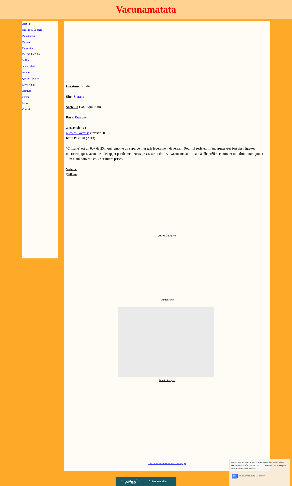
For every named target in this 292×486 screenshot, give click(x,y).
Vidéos (25, 60)
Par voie (26, 42)
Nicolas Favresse (77, 133)
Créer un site (158, 481)
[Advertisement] (40, 195)
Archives (26, 90)
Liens (25, 103)
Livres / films (28, 84)
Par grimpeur (28, 36)
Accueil (26, 23)
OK (234, 476)
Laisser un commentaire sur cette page (167, 463)
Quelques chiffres (31, 78)
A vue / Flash (28, 66)
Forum (25, 96)
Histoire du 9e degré (32, 29)
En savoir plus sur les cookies (252, 476)
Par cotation (28, 48)
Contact (26, 109)
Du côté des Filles (31, 54)
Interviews (27, 72)
